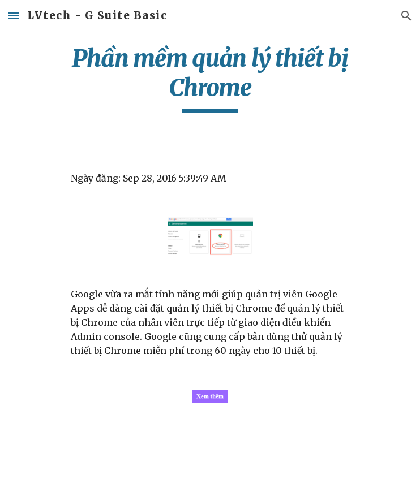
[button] (13, 15)
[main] (209, 78)
